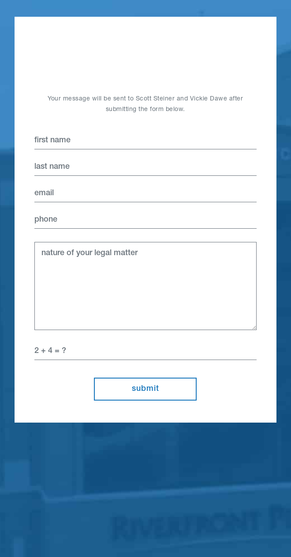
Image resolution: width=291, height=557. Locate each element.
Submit (145, 389)
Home (145, 55)
